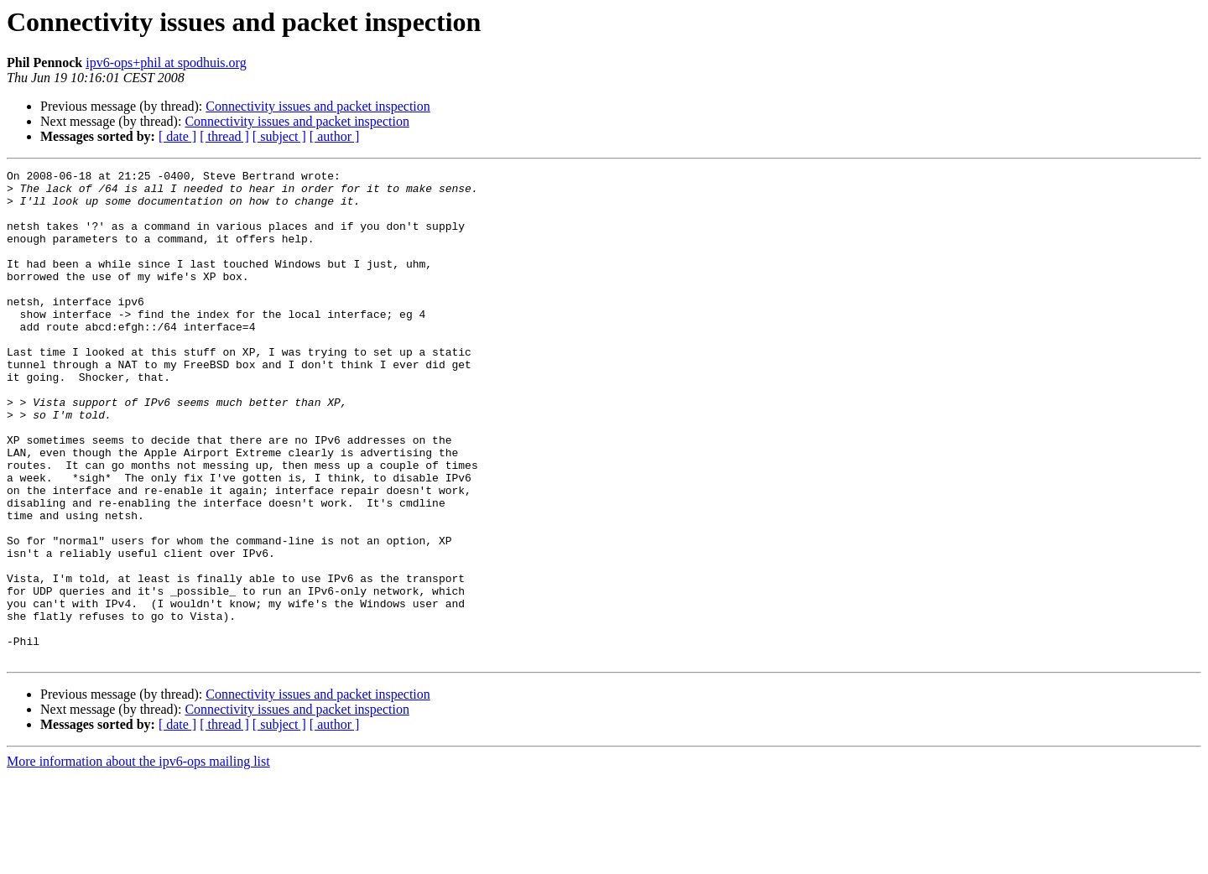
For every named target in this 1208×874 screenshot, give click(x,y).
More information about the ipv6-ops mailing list (138, 859)
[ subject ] (279, 136)
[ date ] (177, 136)
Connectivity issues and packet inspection (318, 106)
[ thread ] (224, 136)
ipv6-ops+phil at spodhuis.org (166, 62)
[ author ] (335, 136)
